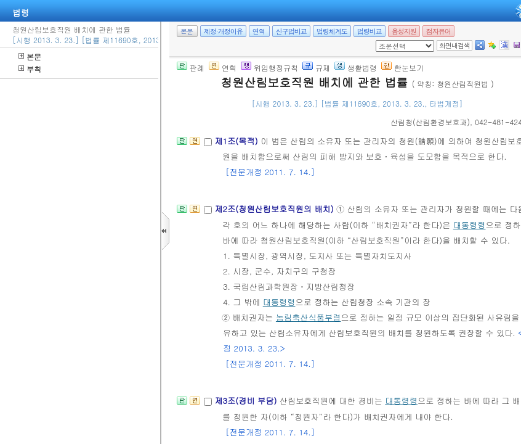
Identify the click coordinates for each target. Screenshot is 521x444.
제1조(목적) (237, 141)
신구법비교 (291, 31)
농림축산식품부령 (308, 317)
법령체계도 (332, 31)
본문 (29, 56)
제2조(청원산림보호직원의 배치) (275, 209)
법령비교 (369, 31)
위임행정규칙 (269, 67)
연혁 (258, 31)
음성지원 (404, 31)
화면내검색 (454, 45)
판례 (190, 67)
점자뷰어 (438, 31)
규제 (316, 67)
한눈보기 (402, 67)
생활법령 (355, 67)
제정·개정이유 (223, 31)
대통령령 (469, 225)
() (430, 122)
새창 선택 (380, 40)
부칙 (29, 69)
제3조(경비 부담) (246, 400)
